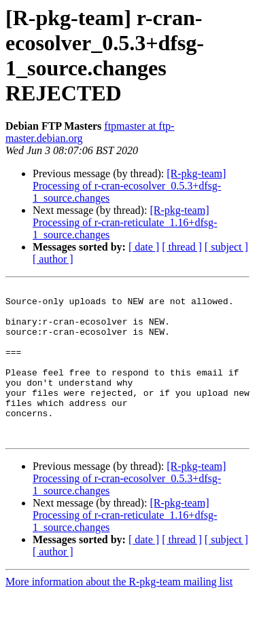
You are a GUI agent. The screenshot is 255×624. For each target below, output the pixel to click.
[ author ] (53, 259)
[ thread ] (182, 247)
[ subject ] (226, 247)
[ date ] (144, 247)
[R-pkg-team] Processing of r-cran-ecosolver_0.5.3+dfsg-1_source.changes (129, 186)
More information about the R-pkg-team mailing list (119, 612)
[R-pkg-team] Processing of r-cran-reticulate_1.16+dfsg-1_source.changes (125, 222)
